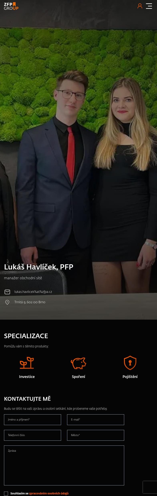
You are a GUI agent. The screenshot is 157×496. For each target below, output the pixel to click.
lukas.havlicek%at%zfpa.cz (33, 292)
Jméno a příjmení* (19, 419)
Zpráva (12, 450)
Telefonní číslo (16, 435)
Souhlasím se (39, 493)
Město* (75, 435)
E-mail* (75, 419)
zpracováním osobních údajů (48, 493)
